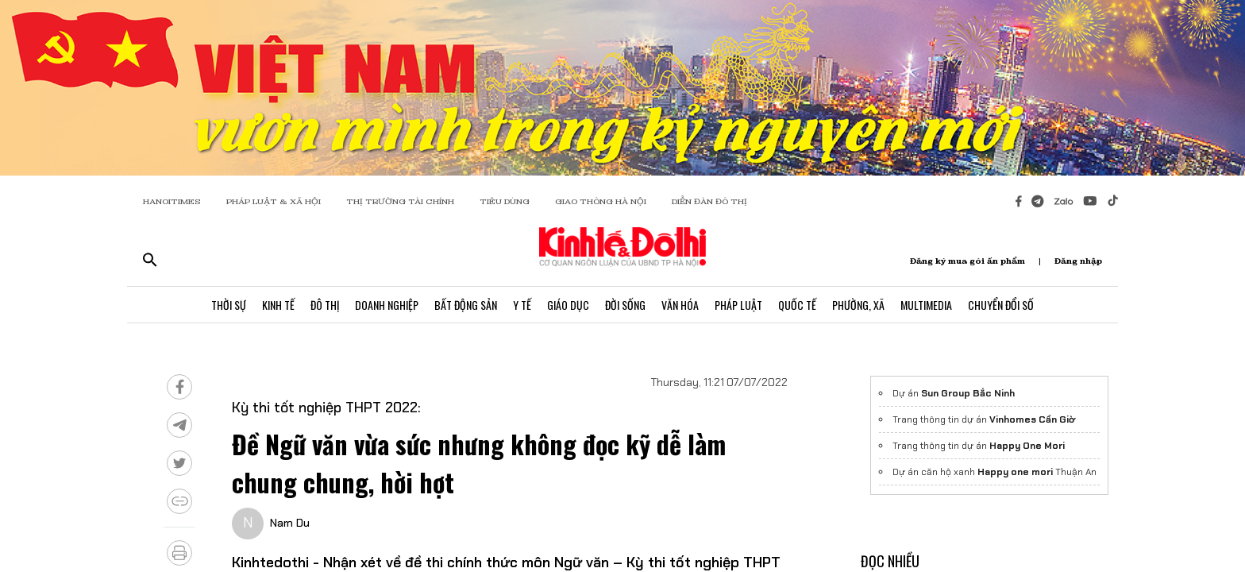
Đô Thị (324, 304)
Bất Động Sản (465, 304)
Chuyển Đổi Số (1001, 304)
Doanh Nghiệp (386, 304)
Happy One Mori (1027, 445)
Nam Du (290, 523)
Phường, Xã (858, 304)
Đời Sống (625, 304)
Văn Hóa (680, 304)
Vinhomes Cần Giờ (1032, 419)
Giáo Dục (568, 304)
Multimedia (926, 304)
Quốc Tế (797, 304)
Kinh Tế (278, 304)
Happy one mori (1015, 472)
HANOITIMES (172, 201)
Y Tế (522, 304)
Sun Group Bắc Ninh (968, 393)
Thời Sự (228, 304)
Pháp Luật (738, 304)
